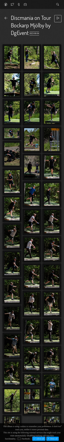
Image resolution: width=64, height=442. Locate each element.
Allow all (40, 439)
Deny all (53, 439)
